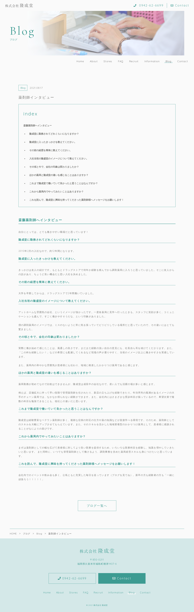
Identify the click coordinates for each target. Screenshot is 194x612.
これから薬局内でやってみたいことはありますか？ (56, 191)
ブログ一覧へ (97, 505)
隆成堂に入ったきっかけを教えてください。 (53, 142)
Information (152, 61)
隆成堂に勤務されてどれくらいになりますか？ (54, 133)
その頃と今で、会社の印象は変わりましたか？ (54, 166)
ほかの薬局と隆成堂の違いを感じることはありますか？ (58, 175)
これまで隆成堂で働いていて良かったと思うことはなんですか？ (63, 183)
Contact (180, 5)
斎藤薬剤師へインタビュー (37, 125)
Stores (108, 61)
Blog (168, 61)
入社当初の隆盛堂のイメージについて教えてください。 (58, 158)
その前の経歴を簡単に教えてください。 (50, 150)
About (94, 61)
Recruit (134, 61)
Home (80, 61)
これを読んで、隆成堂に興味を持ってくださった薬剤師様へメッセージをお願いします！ (76, 199)
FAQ (120, 61)
